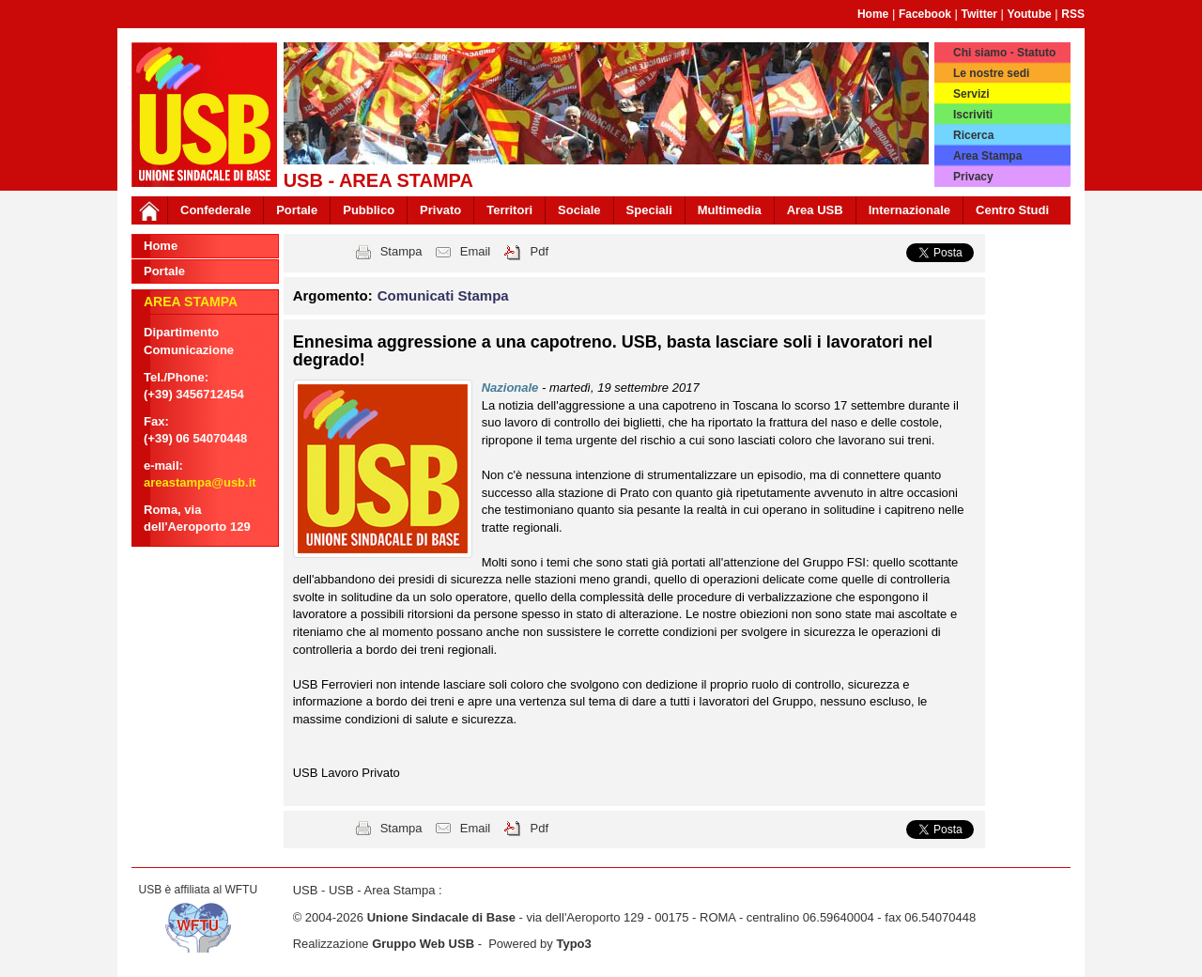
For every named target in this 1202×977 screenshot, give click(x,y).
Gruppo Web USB (423, 944)
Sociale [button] (579, 210)
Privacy (973, 176)
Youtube (1030, 14)
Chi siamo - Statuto (1004, 52)
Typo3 (573, 944)
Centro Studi (1012, 210)
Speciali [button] (649, 210)
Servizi (971, 94)
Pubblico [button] (368, 210)
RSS (1073, 14)
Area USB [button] (815, 210)
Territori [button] (509, 210)
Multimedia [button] (730, 210)
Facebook (925, 14)
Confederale (215, 210)
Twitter (979, 14)
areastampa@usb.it (200, 482)
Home (872, 14)
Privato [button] (440, 210)
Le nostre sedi (991, 73)
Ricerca (973, 135)
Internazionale (909, 210)
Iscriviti (973, 114)
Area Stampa (987, 156)
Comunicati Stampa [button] (443, 295)
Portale (296, 210)
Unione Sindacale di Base (441, 917)
